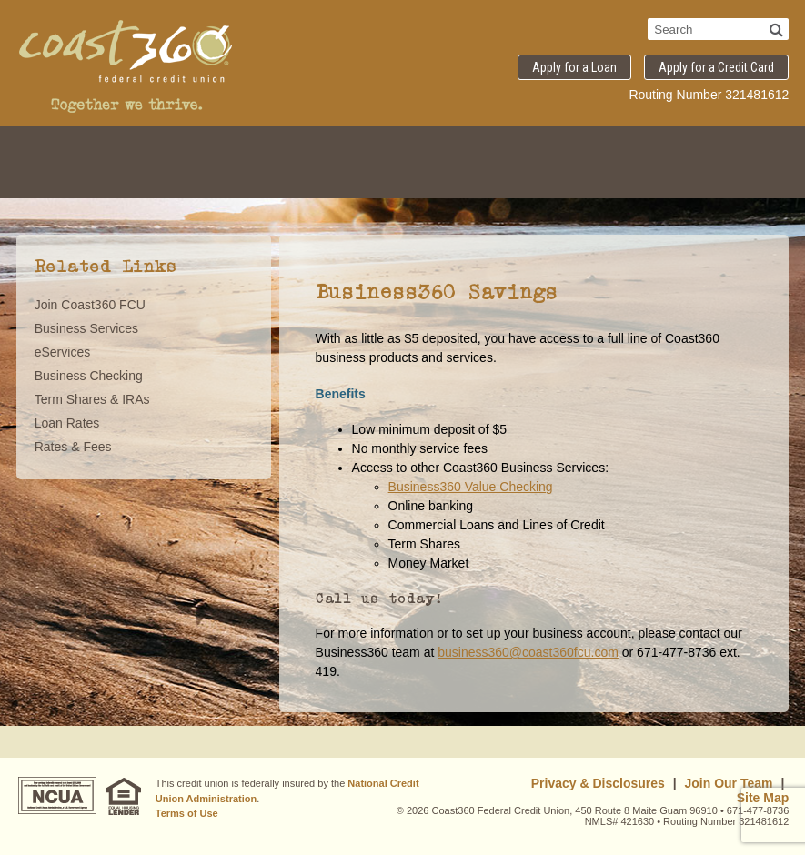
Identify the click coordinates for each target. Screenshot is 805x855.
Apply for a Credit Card (716, 67)
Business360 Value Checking (470, 486)
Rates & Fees (73, 446)
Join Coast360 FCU (90, 304)
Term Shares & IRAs (92, 399)
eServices (62, 352)
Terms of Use (187, 813)
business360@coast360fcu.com (528, 652)
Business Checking (89, 375)
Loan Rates (67, 423)
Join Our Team (729, 783)
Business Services (86, 328)
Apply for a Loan (574, 67)
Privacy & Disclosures (598, 783)
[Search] (776, 29)
